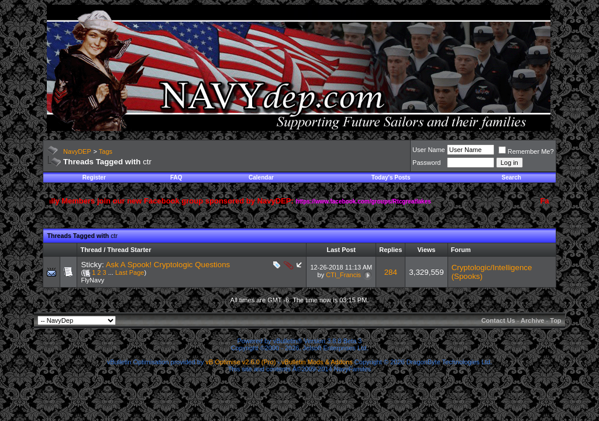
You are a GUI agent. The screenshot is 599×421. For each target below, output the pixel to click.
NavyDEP (77, 151)
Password (426, 162)
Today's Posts (391, 177)
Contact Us (498, 320)
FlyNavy (92, 280)
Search (511, 177)
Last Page (129, 272)
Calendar (261, 177)
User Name (428, 149)
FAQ (176, 177)
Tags (105, 151)
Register (94, 177)
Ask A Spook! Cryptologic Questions (168, 264)
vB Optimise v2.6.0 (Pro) (241, 361)
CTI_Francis (343, 274)
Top (555, 320)
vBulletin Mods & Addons (317, 361)
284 (390, 272)
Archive (532, 320)
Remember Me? (526, 151)
